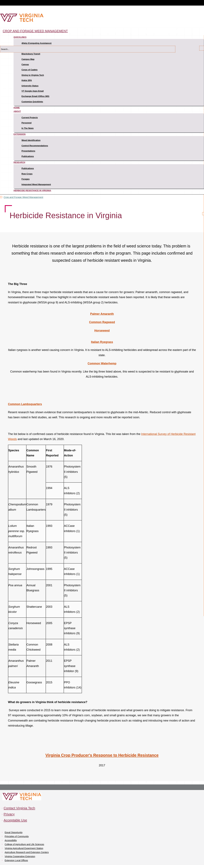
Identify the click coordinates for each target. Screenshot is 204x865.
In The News (28, 128)
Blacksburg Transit (31, 54)
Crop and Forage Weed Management (35, 31)
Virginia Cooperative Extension (20, 856)
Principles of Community (17, 836)
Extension (20, 134)
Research (19, 162)
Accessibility (11, 840)
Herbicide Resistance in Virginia (32, 190)
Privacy (9, 814)
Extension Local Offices (16, 860)
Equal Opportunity (13, 832)
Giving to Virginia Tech (33, 75)
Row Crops (27, 174)
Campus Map (28, 59)
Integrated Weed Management (36, 184)
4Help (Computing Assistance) (36, 43)
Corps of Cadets (29, 69)
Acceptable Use (15, 820)
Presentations (28, 151)
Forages (26, 179)
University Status (30, 86)
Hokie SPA (27, 80)
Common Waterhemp (102, 363)
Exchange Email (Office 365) (35, 96)
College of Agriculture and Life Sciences (24, 844)
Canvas (25, 64)
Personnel (27, 123)
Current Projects (30, 117)
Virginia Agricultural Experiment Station (24, 848)
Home (17, 107)
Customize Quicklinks (32, 101)
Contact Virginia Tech (19, 808)
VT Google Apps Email (33, 91)
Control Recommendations (35, 145)
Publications (28, 156)
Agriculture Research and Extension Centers (27, 852)
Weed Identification (31, 140)
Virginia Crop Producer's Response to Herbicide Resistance (102, 755)
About (17, 111)
